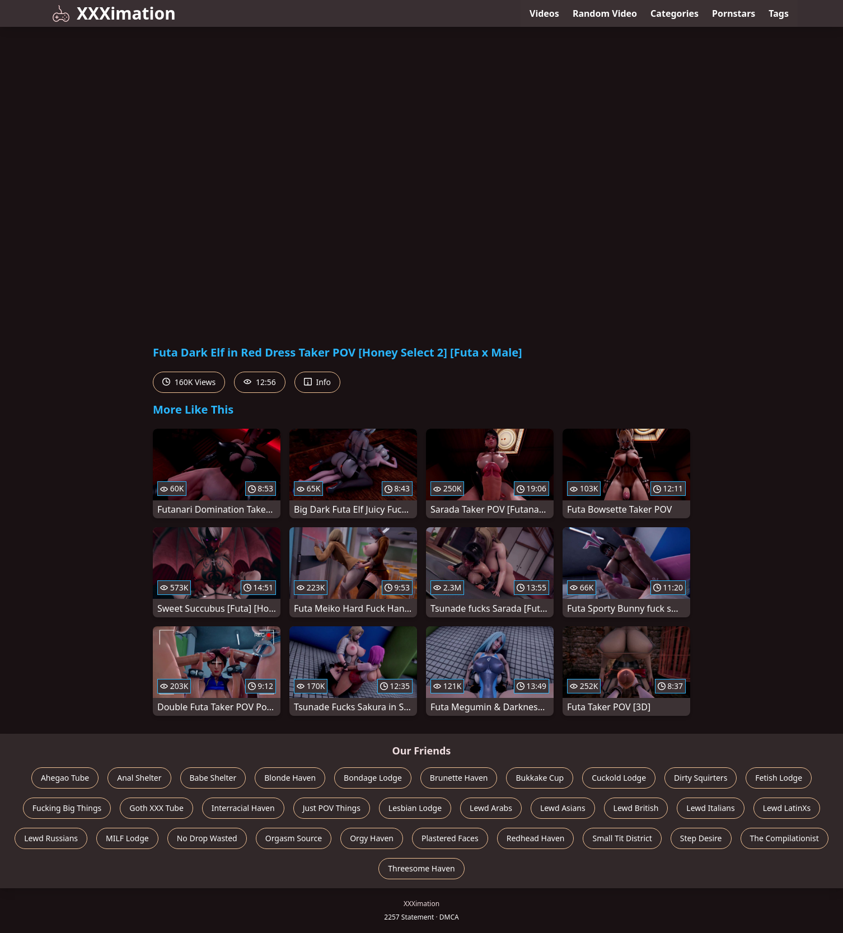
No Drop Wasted (207, 838)
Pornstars (733, 13)
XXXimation (114, 13)
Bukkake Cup (540, 777)
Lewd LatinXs (787, 808)
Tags (779, 13)
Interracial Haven (243, 808)
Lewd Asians (563, 808)
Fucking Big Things (67, 808)
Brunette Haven (459, 777)
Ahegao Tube (65, 777)
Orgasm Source (293, 838)
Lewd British (636, 808)
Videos (544, 13)
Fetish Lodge (778, 777)
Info (317, 382)
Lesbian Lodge (415, 808)
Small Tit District (622, 838)
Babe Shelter (213, 777)
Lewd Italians (710, 808)
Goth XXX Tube (156, 808)
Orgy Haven (372, 838)
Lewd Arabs (491, 808)
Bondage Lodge (373, 777)
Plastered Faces (450, 838)
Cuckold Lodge (619, 777)
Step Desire (701, 838)
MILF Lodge (127, 838)
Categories (674, 13)
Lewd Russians (51, 838)
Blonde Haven (290, 777)
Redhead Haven (536, 838)
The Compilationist (784, 838)
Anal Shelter (139, 777)
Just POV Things (331, 808)
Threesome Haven (421, 868)
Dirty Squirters (700, 777)
